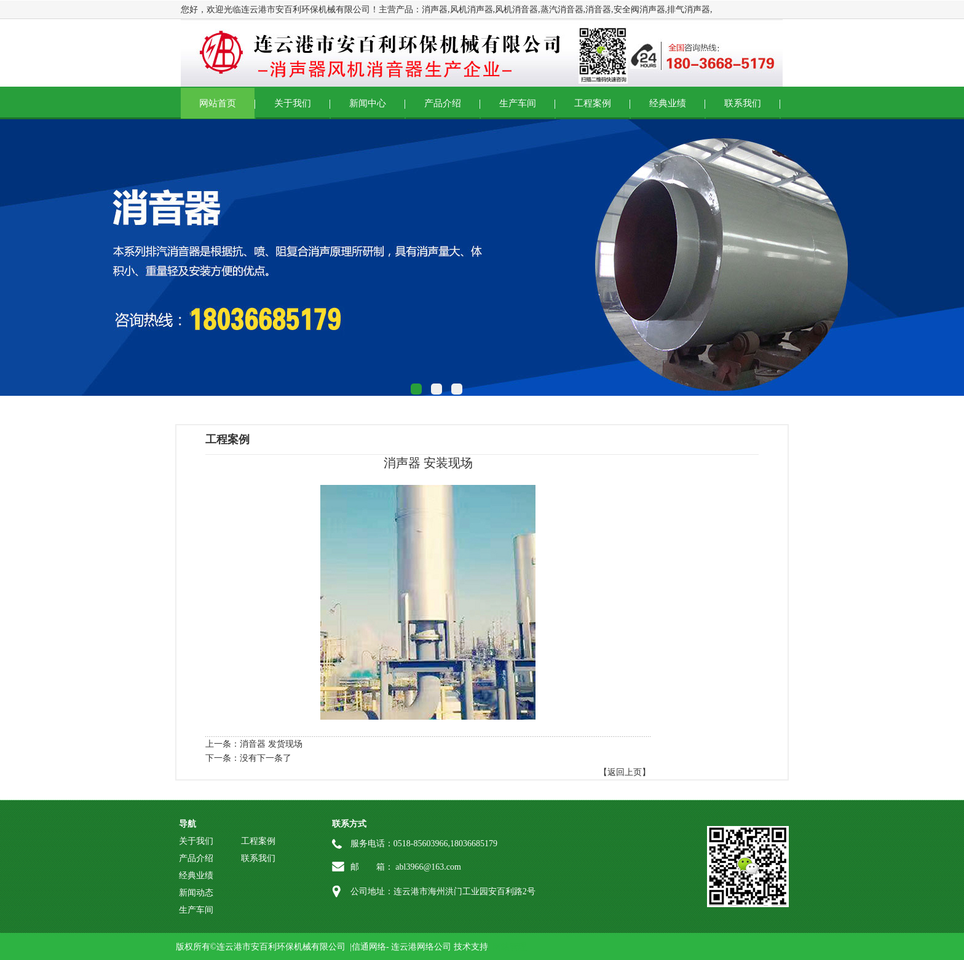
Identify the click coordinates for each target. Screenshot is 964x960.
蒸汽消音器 (561, 9)
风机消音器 (516, 9)
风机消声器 (471, 9)
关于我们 (292, 103)
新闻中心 (367, 103)
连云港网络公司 (421, 946)
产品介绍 (442, 103)
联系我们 (742, 103)
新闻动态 (196, 892)
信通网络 (369, 946)
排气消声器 (688, 9)
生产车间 (517, 103)
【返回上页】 (624, 772)
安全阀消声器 (639, 9)
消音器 (598, 9)
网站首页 (217, 103)
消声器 (435, 9)
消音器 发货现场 (271, 744)
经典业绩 (667, 103)
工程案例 (592, 103)
